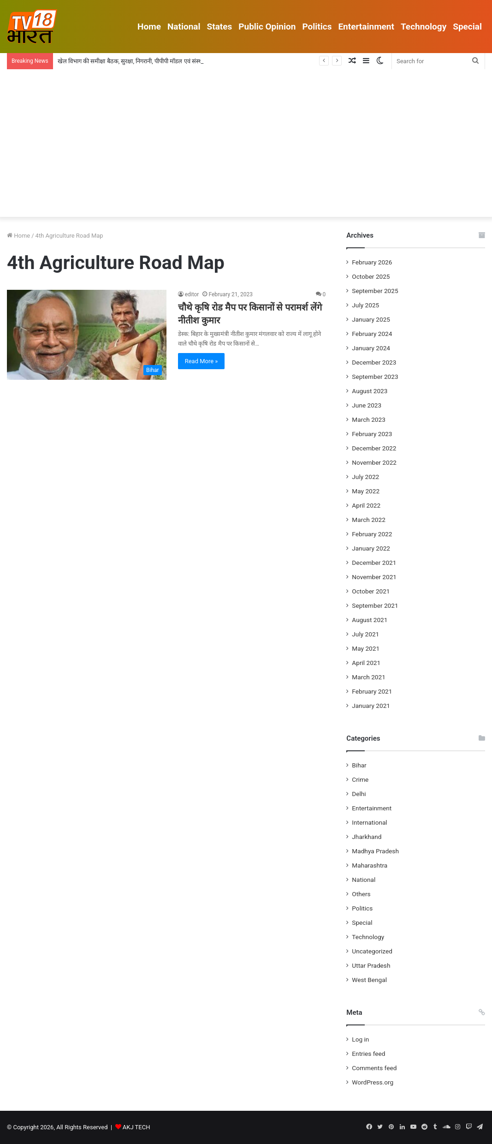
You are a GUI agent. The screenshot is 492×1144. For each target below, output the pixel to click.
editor (192, 294)
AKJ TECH (136, 1127)
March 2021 (368, 677)
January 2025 (371, 319)
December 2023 (374, 362)
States (219, 26)
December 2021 (374, 562)
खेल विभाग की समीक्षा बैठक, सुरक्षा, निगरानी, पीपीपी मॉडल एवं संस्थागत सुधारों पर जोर (149, 61)
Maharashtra (369, 865)
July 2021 (365, 634)
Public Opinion (267, 26)
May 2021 (365, 648)
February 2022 (372, 534)
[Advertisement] (246, 147)
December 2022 (374, 448)
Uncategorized (372, 951)
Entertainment (366, 26)
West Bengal (369, 979)
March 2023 (368, 419)
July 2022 (365, 476)
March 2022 (368, 519)
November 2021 (374, 577)
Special (467, 26)
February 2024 (372, 333)
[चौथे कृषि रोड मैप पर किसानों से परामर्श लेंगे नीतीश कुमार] (86, 335)
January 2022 (371, 548)
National (184, 26)
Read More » (201, 361)
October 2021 (371, 591)
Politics (317, 26)
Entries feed (368, 1053)
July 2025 (365, 305)
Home (149, 26)
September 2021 (375, 605)
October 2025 (371, 276)
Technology (423, 26)
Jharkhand (366, 836)
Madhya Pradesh (375, 851)
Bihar (359, 765)
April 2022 (366, 505)
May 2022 (365, 491)
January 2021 (371, 705)
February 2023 (372, 433)
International (369, 822)
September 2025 (375, 290)
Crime (360, 779)
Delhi (359, 793)
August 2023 (369, 391)
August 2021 (369, 619)
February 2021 (372, 691)
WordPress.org (372, 1082)
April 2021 (366, 662)
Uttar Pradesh (371, 965)
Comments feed (374, 1068)
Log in (360, 1039)
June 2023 (366, 405)
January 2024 (371, 348)
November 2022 (374, 462)
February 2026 (372, 262)
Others (361, 894)
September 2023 (375, 376)
